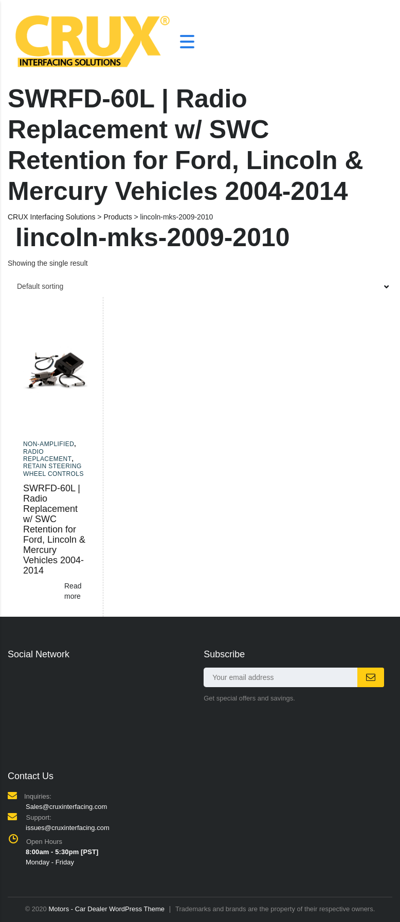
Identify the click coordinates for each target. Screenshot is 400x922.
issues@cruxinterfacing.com (68, 828)
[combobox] (200, 286)
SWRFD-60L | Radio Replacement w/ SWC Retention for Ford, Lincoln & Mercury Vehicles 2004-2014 (54, 529)
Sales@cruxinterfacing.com (66, 806)
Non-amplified (48, 444)
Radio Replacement (47, 455)
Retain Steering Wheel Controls (53, 470)
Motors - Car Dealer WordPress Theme (106, 909)
